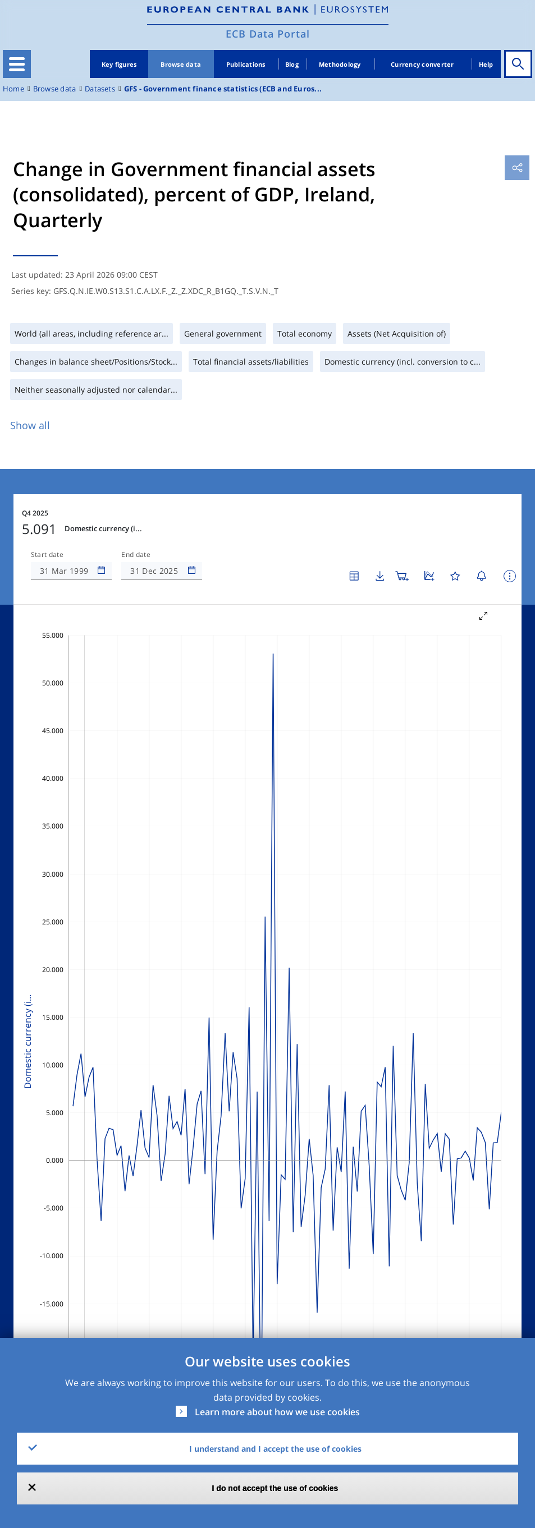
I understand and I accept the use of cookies (275, 1448)
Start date (47, 554)
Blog (292, 64)
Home (13, 89)
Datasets (100, 89)
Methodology (340, 64)
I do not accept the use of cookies (275, 1488)
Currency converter (422, 64)
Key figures (119, 64)
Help (486, 64)
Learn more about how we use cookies (277, 1412)
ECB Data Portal (268, 33)
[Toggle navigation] (17, 64)
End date (135, 554)
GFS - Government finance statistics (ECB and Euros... (223, 89)
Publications (246, 64)
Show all (30, 425)
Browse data (181, 64)
